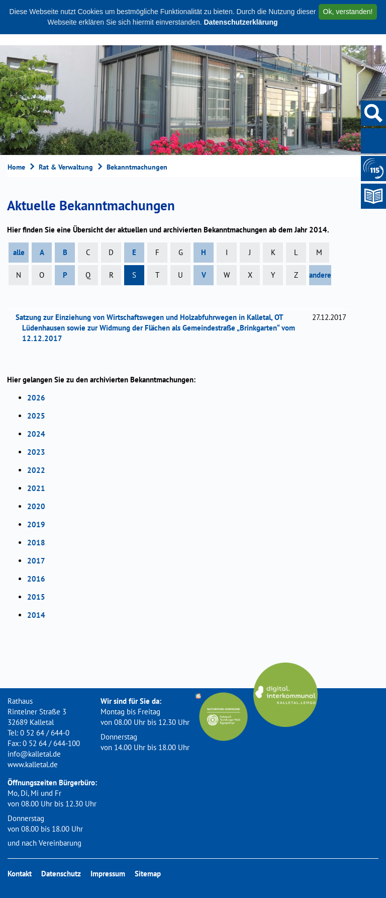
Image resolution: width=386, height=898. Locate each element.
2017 (36, 560)
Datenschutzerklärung (240, 22)
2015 (36, 597)
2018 (36, 542)
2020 (36, 506)
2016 (36, 579)
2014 (36, 615)
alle (19, 252)
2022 (36, 470)
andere (320, 275)
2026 (36, 397)
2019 (36, 524)
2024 (36, 434)
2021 (36, 488)
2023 (36, 452)
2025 (36, 416)
